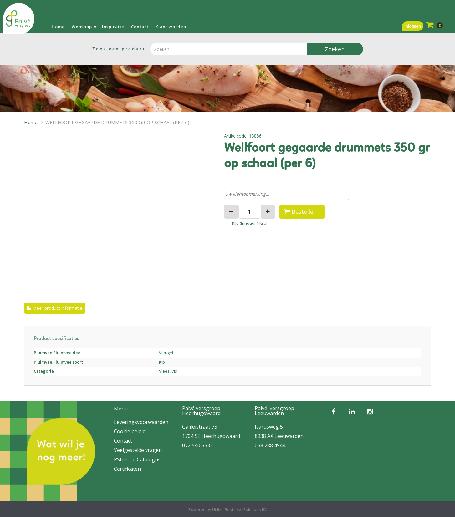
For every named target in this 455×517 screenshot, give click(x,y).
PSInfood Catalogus (137, 459)
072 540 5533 (197, 445)
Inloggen (413, 26)
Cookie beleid (130, 431)
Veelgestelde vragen (138, 450)
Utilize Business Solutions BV (239, 509)
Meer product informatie (57, 308)
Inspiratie (113, 26)
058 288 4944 (270, 445)
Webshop (82, 26)
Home (58, 26)
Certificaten (127, 468)
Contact (140, 26)
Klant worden (171, 26)
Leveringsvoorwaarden (141, 422)
